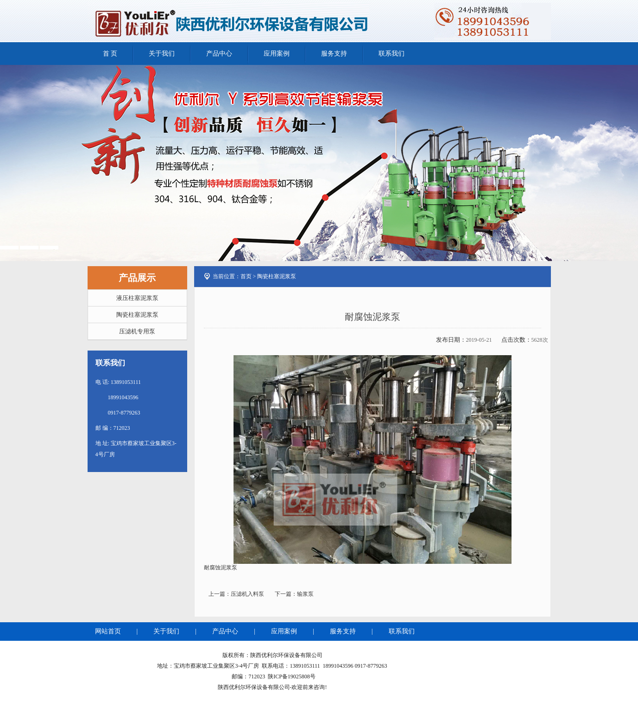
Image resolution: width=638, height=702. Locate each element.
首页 (246, 276)
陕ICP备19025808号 (292, 676)
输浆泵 (305, 594)
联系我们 (391, 53)
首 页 (110, 53)
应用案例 (277, 53)
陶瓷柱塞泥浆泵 (137, 314)
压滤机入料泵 (247, 594)
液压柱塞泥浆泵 (137, 297)
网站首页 (108, 631)
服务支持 (334, 53)
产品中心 (219, 53)
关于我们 (162, 53)
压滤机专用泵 (137, 331)
